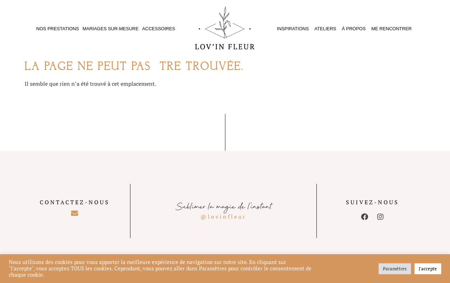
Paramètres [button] (395, 268)
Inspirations (293, 28)
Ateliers (325, 28)
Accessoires (158, 28)
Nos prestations (57, 28)
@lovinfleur (223, 216)
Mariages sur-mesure (111, 28)
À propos (354, 28)
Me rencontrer (391, 28)
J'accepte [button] (428, 268)
